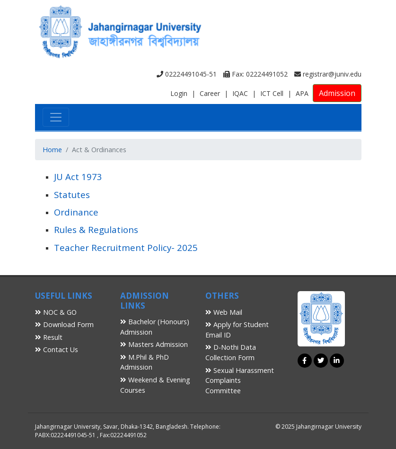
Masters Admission (154, 344)
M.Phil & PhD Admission (144, 362)
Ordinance (76, 212)
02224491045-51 (187, 73)
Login (178, 93)
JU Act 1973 (78, 176)
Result (48, 337)
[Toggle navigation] (56, 117)
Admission (337, 93)
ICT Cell (271, 93)
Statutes (72, 194)
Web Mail (223, 312)
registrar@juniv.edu (327, 73)
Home (52, 149)
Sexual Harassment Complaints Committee (239, 380)
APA (302, 93)
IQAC (240, 93)
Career (210, 93)
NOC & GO (56, 312)
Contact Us (56, 349)
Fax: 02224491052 (255, 73)
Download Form (64, 324)
